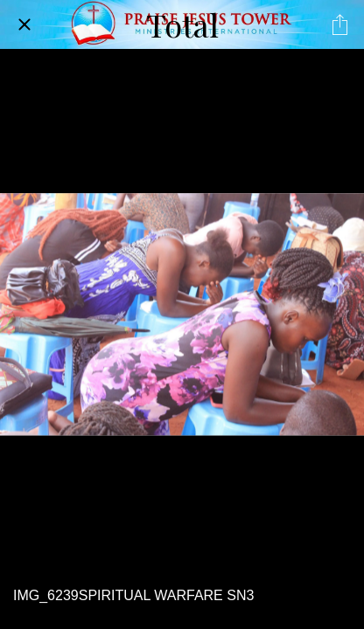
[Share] (339, 24)
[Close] (24, 24)
